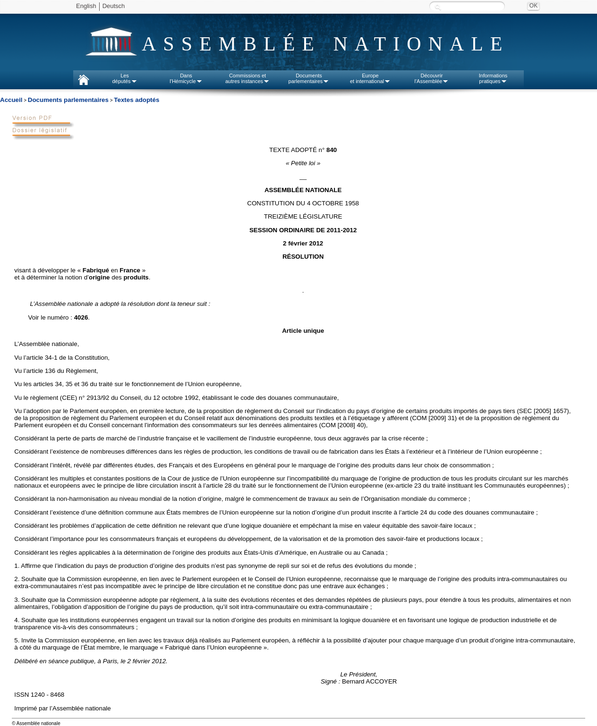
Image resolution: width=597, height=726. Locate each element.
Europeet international (370, 78)
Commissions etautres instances (247, 78)
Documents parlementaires (68, 99)
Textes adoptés (136, 99)
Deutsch (113, 5)
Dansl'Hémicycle (186, 78)
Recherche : (438, 7)
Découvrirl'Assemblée (432, 78)
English (86, 5)
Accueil (11, 99)
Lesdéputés (124, 78)
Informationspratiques (493, 78)
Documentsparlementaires (309, 78)
